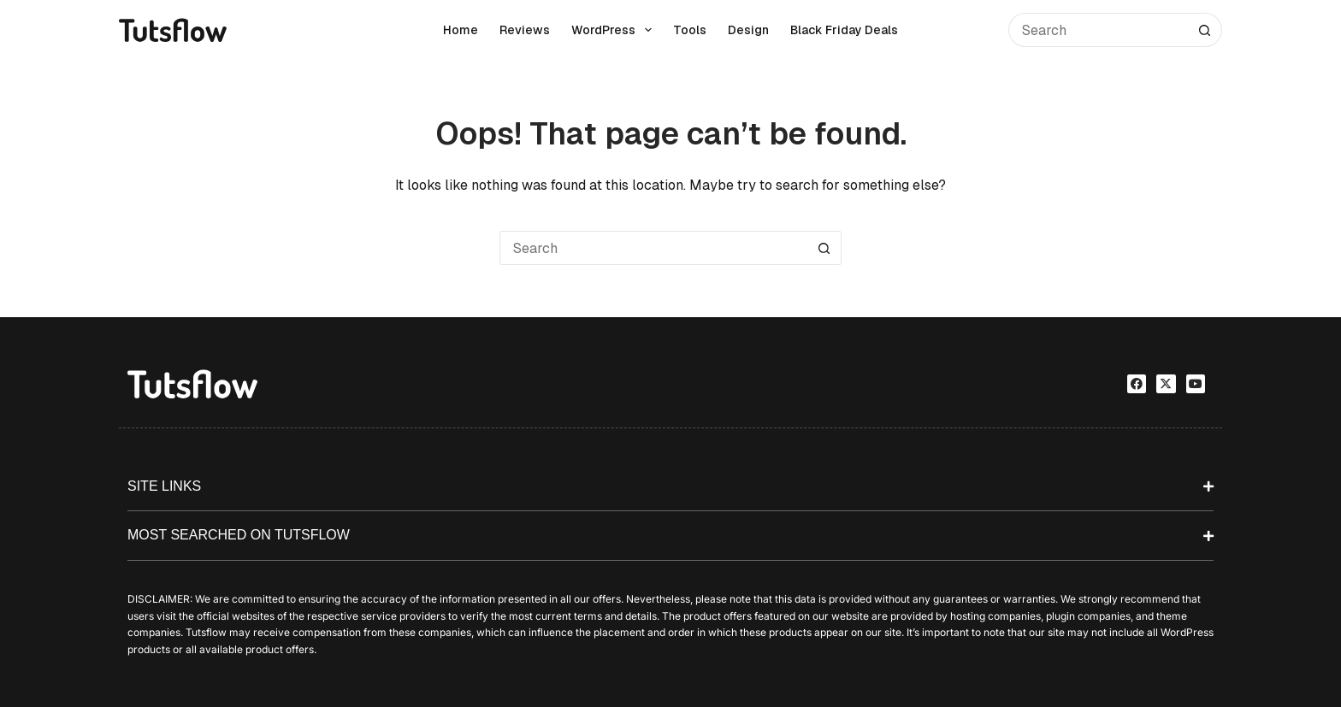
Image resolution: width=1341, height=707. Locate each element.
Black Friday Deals (844, 30)
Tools (689, 30)
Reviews (524, 30)
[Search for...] (1098, 30)
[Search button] (1205, 30)
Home (460, 30)
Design (748, 30)
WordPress (615, 30)
